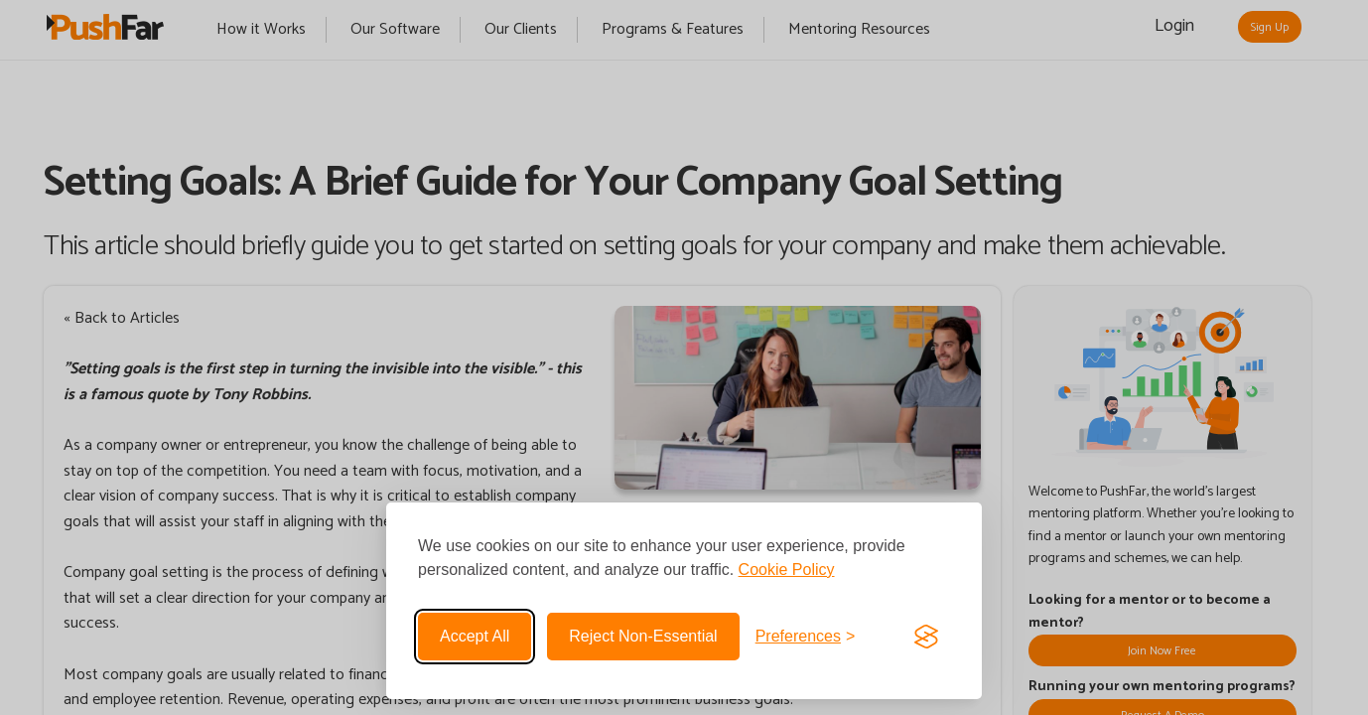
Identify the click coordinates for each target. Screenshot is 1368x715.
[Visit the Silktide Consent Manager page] (926, 636)
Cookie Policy (787, 569)
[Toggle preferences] (805, 636)
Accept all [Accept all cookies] (474, 636)
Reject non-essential (643, 636)
